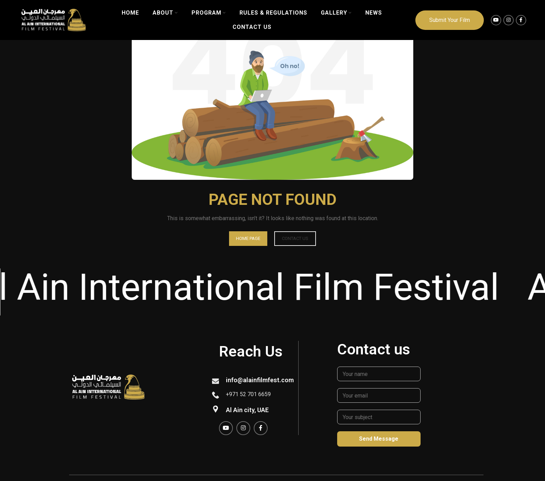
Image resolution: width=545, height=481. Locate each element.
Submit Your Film (449, 20)
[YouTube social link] (496, 20)
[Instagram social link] (508, 20)
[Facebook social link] (521, 20)
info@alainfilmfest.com (260, 380)
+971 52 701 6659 (248, 394)
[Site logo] (53, 19)
